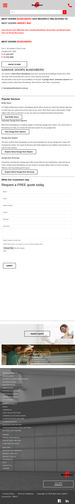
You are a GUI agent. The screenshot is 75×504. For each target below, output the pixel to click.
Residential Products (10, 373)
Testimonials (8, 459)
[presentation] (18, 257)
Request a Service (10, 453)
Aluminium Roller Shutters (13, 419)
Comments (6, 226)
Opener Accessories (11, 397)
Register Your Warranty (12, 450)
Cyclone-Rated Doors (11, 391)
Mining (5, 407)
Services (5, 434)
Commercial (7, 410)
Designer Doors (9, 385)
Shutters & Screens (10, 394)
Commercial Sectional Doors (14, 416)
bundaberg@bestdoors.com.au (15, 88)
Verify (5, 251)
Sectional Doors (9, 382)
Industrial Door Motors (12, 424)
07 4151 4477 (8, 54)
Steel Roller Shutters (12, 413)
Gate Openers (8, 400)
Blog (4, 462)
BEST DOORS (16, 23)
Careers (6, 468)
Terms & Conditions (26, 494)
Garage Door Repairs (10, 138)
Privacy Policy (9, 494)
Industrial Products (9, 404)
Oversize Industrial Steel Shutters (17, 427)
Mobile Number (8, 205)
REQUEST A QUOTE (37, 334)
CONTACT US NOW (14, 64)
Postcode (6, 219)
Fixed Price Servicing (11, 443)
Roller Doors (6, 103)
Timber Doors (8, 388)
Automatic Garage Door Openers (14, 121)
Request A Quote (9, 456)
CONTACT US (37, 354)
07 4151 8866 (7, 57)
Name (5, 192)
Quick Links (6, 447)
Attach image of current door (12, 240)
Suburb (5, 212)
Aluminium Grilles (10, 421)
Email (5, 198)
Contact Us (7, 465)
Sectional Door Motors (12, 430)
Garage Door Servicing (10, 158)
